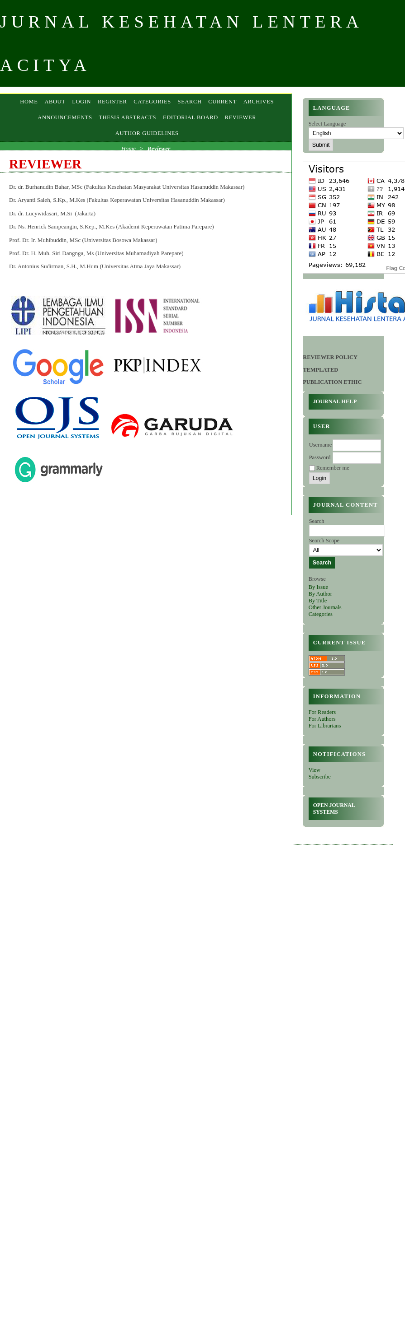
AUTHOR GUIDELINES (147, 133)
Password (320, 457)
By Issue (318, 587)
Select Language (327, 124)
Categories (321, 614)
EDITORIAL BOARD (190, 117)
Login (81, 101)
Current (222, 101)
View (314, 770)
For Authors (322, 719)
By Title (318, 600)
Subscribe (320, 777)
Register (112, 101)
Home (29, 101)
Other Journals (325, 607)
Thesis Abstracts (127, 117)
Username (320, 445)
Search (190, 101)
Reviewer (240, 117)
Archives (258, 101)
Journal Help (335, 401)
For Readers (322, 712)
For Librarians (325, 726)
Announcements (65, 117)
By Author (320, 594)
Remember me (332, 468)
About (54, 101)
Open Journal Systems (334, 808)
